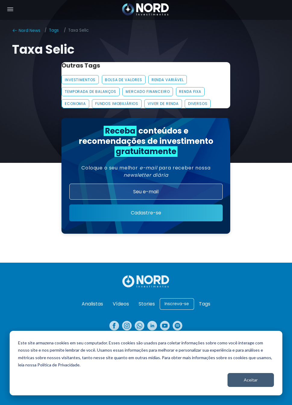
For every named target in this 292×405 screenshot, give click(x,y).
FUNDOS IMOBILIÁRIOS (116, 103)
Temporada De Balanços (90, 91)
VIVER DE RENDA (163, 103)
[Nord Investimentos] (145, 10)
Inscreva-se (177, 304)
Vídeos (121, 303)
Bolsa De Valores (123, 79)
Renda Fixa (190, 91)
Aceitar (251, 379)
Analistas (92, 303)
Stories (147, 303)
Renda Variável (168, 79)
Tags (54, 30)
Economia (75, 103)
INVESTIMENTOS (80, 79)
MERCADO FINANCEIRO (148, 91)
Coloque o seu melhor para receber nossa (145, 171)
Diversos (198, 103)
